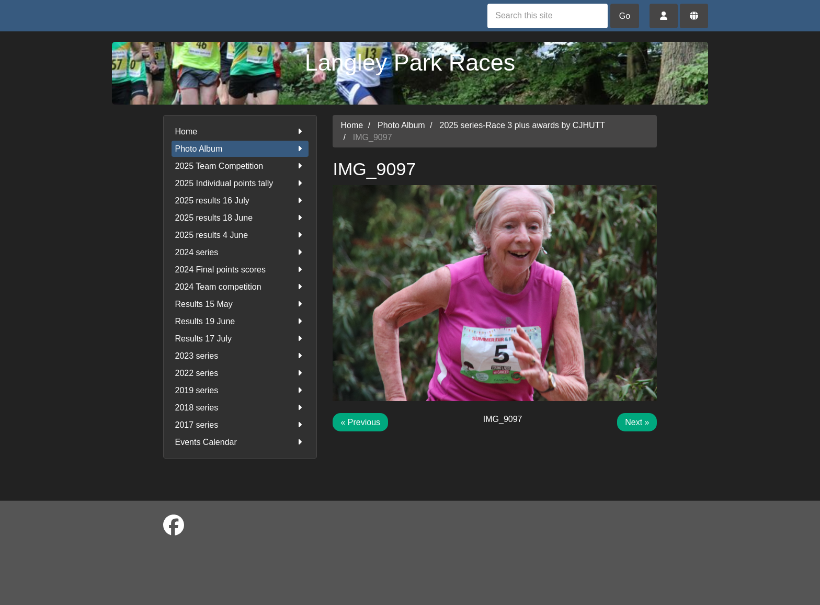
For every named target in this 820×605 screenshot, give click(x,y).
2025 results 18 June (240, 218)
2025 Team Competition (240, 166)
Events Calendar (240, 442)
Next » (637, 422)
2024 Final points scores (240, 270)
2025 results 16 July (240, 201)
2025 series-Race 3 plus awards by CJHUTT (523, 125)
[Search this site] (547, 16)
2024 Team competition (240, 287)
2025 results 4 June (240, 235)
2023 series (240, 356)
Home (240, 131)
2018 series (240, 408)
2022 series (240, 373)
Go (624, 16)
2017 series (240, 425)
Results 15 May (240, 304)
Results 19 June (240, 321)
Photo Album (240, 149)
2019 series (240, 390)
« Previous (360, 422)
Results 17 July (240, 339)
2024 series (240, 252)
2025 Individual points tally (240, 183)
